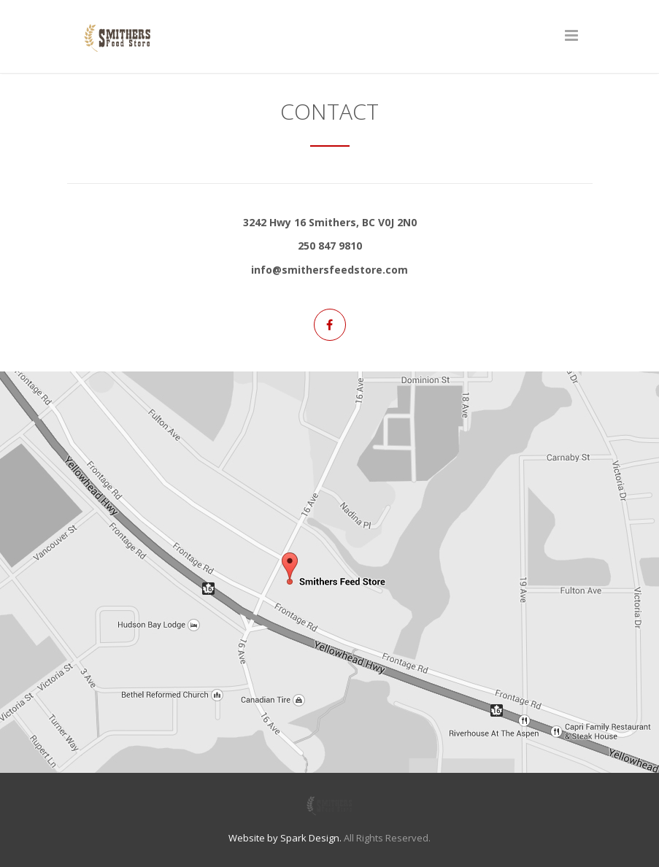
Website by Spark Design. (285, 837)
